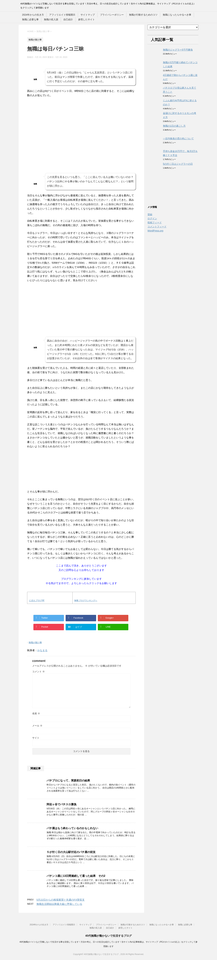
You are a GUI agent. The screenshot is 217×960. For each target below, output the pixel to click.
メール (37, 725)
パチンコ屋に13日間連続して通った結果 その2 (76, 875)
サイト (35, 737)
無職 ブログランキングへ (85, 600)
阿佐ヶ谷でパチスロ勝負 (61, 804)
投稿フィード (154, 222)
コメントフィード (156, 226)
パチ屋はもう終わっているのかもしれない (72, 828)
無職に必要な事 (30, 19)
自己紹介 (68, 19)
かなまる (42, 650)
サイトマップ (88, 14)
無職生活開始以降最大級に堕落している (59, 904)
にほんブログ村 (36, 600)
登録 (149, 214)
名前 (36, 713)
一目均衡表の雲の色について (178, 138)
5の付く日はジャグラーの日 (178, 164)
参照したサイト (86, 19)
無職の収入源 (51, 19)
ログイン (152, 218)
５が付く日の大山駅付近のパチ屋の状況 (71, 852)
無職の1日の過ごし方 (174, 125)
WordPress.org (155, 230)
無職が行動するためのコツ (143, 14)
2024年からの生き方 (33, 14)
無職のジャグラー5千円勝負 (178, 49)
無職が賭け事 (35, 642)
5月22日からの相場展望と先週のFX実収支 (60, 899)
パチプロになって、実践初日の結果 (68, 780)
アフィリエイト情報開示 (62, 14)
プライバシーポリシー (112, 14)
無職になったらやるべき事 (177, 14)
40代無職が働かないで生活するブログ (108, 935)
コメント (38, 671)
